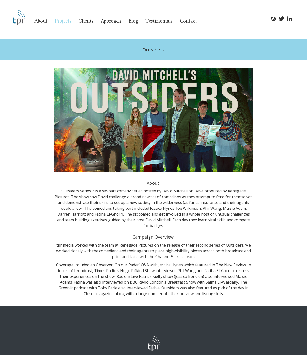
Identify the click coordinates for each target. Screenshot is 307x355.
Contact (188, 21)
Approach (111, 21)
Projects (63, 21)
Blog (133, 21)
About (40, 21)
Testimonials (159, 21)
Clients (85, 21)
